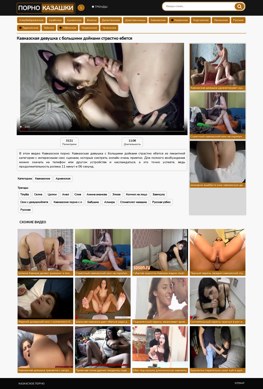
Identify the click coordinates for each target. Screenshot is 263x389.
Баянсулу (159, 194)
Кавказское (158, 20)
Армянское (74, 20)
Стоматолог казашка (133, 202)
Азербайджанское (31, 20)
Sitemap (240, 383)
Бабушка (93, 202)
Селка (38, 194)
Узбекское (67, 28)
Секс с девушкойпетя (34, 202)
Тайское (49, 28)
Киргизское (201, 20)
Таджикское (28, 28)
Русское (238, 20)
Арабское (55, 20)
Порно (46, 8)
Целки (52, 194)
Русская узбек (161, 202)
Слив (77, 194)
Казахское (179, 20)
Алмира (109, 202)
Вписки (92, 20)
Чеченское (109, 28)
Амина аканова (97, 194)
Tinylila (24, 194)
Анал (65, 194)
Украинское (89, 28)
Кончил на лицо (136, 194)
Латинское (221, 20)
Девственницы (135, 20)
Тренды (99, 7)
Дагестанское (111, 20)
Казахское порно (31, 383)
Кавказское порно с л (68, 202)
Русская (25, 210)
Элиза (116, 194)
